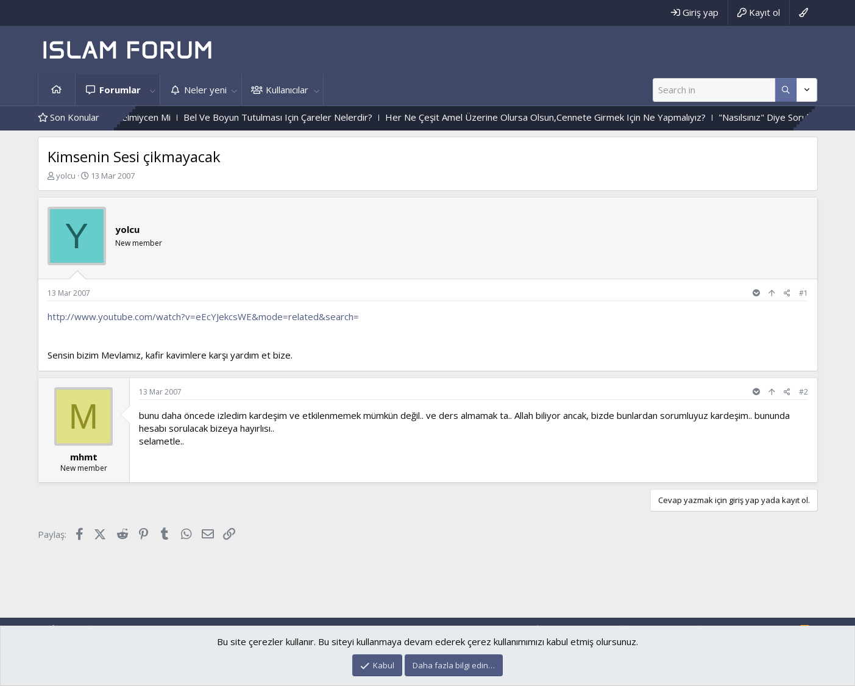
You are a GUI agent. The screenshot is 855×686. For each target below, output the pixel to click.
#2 (803, 392)
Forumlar (120, 90)
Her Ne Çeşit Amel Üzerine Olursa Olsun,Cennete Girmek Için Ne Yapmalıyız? (564, 117)
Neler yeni (205, 90)
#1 (803, 293)
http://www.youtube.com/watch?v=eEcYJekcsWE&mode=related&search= (203, 316)
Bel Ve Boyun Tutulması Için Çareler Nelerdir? (296, 117)
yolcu (66, 175)
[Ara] (714, 90)
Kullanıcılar (287, 90)
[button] (153, 89)
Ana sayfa (56, 89)
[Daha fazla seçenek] (785, 90)
